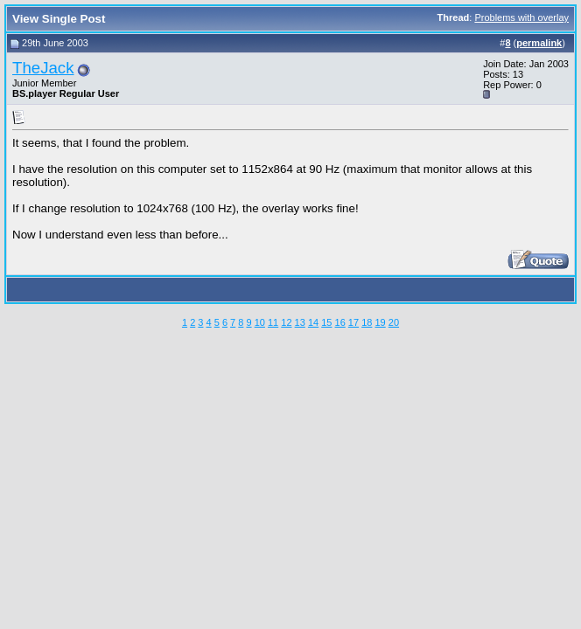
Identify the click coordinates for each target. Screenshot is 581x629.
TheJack (43, 68)
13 (300, 322)
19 (379, 322)
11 (273, 322)
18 (366, 322)
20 (393, 322)
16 (340, 322)
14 (313, 322)
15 (326, 322)
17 (353, 322)
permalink (539, 43)
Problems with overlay (521, 17)
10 (260, 322)
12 (286, 322)
